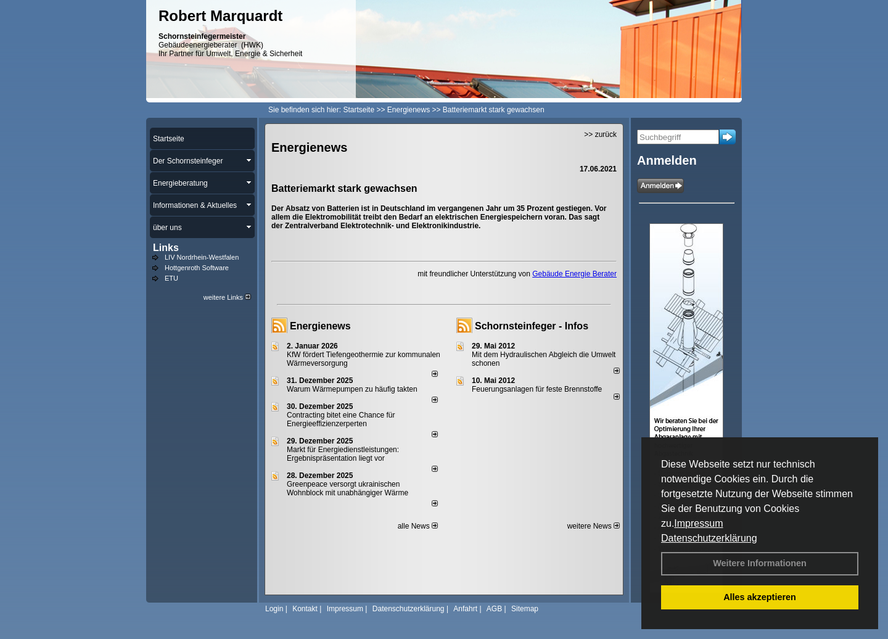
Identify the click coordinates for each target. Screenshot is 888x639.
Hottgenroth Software (197, 267)
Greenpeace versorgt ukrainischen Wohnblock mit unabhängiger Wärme (347, 488)
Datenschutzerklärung (709, 538)
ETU (171, 278)
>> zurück (600, 134)
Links (166, 247)
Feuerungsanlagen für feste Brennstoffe (537, 389)
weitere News (593, 526)
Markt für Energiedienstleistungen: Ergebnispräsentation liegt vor (343, 454)
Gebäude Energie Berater (574, 274)
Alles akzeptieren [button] (759, 597)
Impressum (698, 523)
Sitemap (524, 608)
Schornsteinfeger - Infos (531, 326)
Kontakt (305, 608)
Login (274, 608)
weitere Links (227, 297)
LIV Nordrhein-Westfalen (202, 257)
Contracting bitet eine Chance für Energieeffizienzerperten (341, 419)
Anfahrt (465, 608)
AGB (494, 608)
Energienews (320, 326)
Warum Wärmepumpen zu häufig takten (352, 389)
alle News (418, 526)
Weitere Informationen (760, 563)
